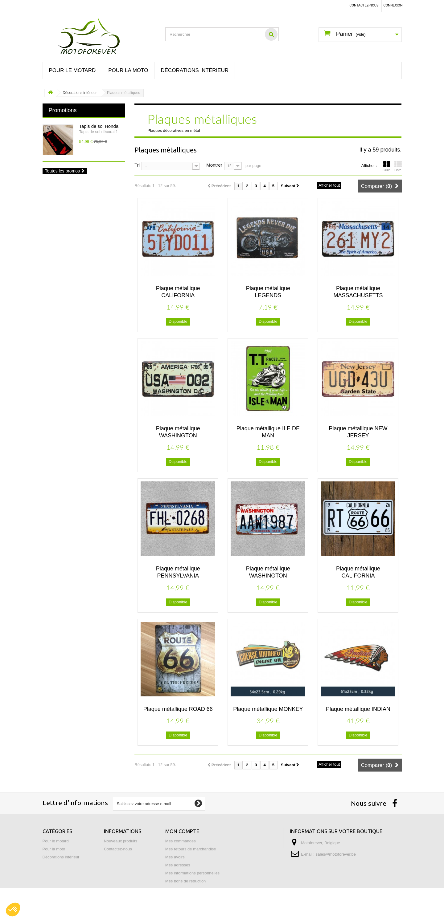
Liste (398, 166)
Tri (137, 164)
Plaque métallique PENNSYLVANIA (178, 572)
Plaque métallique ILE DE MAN (268, 432)
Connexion (393, 5)
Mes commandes (180, 841)
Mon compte (182, 831)
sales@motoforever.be (336, 854)
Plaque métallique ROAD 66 (178, 709)
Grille (387, 166)
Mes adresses (177, 865)
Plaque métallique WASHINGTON (178, 432)
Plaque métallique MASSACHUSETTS (358, 291)
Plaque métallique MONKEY (268, 709)
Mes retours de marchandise (190, 849)
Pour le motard (72, 70)
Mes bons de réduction (185, 881)
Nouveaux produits (120, 841)
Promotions (63, 110)
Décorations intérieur (194, 70)
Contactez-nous (363, 5)
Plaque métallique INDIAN (358, 709)
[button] (13, 909)
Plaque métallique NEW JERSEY (358, 432)
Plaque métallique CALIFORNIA (178, 291)
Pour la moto (128, 70)
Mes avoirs (175, 857)
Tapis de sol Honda (99, 126)
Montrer (214, 164)
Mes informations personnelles (192, 873)
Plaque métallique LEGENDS (268, 291)
